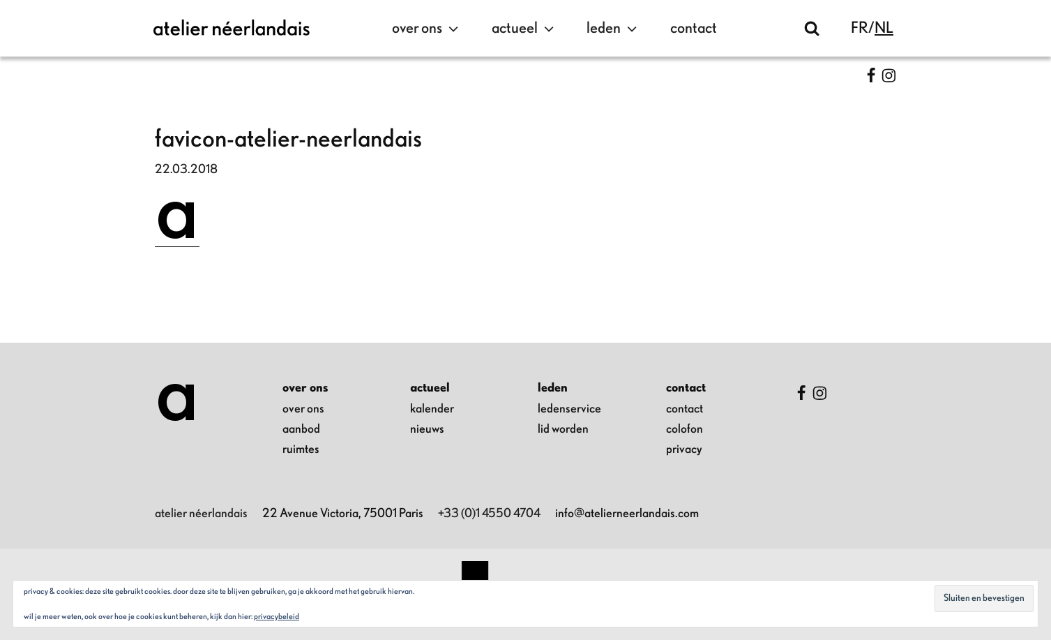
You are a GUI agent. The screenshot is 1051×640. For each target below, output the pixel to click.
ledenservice (569, 409)
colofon (684, 429)
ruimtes (300, 449)
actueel (524, 28)
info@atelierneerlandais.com (627, 513)
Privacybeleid (276, 616)
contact (693, 28)
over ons (427, 28)
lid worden (563, 429)
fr (859, 28)
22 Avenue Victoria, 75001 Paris (342, 513)
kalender (432, 409)
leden (613, 28)
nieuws (427, 429)
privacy (684, 449)
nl (884, 28)
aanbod (301, 429)
